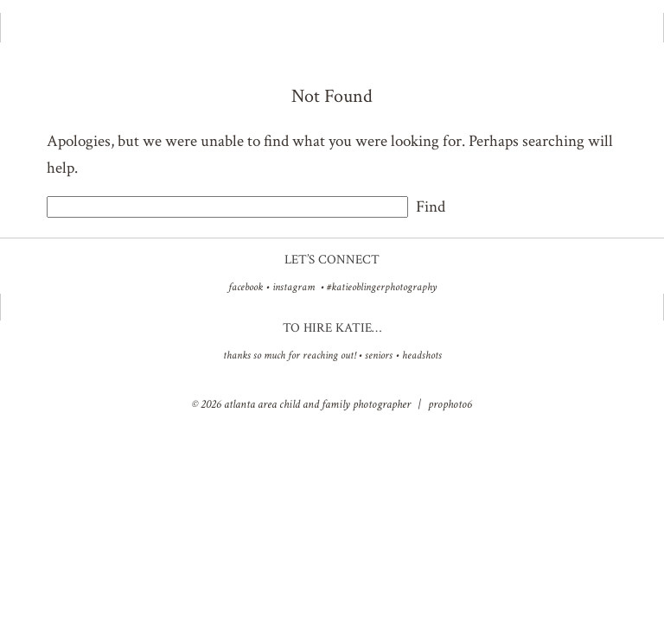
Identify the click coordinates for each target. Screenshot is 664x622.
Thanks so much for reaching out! (289, 355)
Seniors (379, 355)
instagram (293, 287)
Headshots (422, 355)
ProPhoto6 (450, 404)
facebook (245, 287)
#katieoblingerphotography (382, 287)
